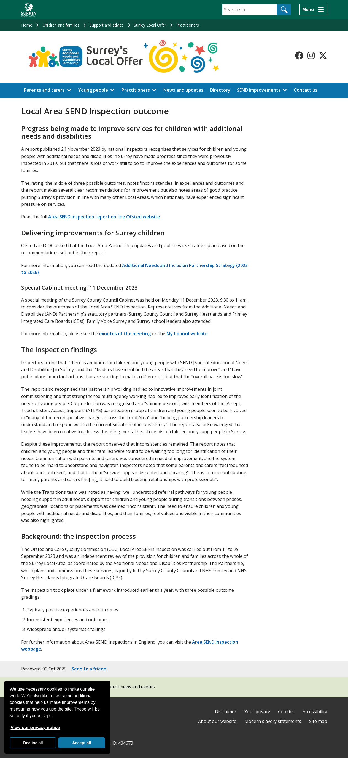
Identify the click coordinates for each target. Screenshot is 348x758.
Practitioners (187, 25)
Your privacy (257, 712)
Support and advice (107, 25)
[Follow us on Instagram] (311, 55)
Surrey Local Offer (150, 25)
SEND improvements (258, 90)
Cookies (286, 712)
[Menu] (313, 9)
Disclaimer (225, 712)
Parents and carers (44, 90)
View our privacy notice (35, 727)
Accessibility (315, 712)
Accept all (81, 743)
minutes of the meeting (125, 334)
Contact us (305, 90)
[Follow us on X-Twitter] (323, 55)
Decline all (33, 743)
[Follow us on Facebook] (299, 55)
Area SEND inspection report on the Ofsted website (104, 217)
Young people (93, 90)
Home (26, 25)
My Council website (187, 334)
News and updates (183, 90)
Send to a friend (89, 669)
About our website (217, 721)
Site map (318, 721)
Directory (220, 90)
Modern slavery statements (272, 721)
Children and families (60, 25)
